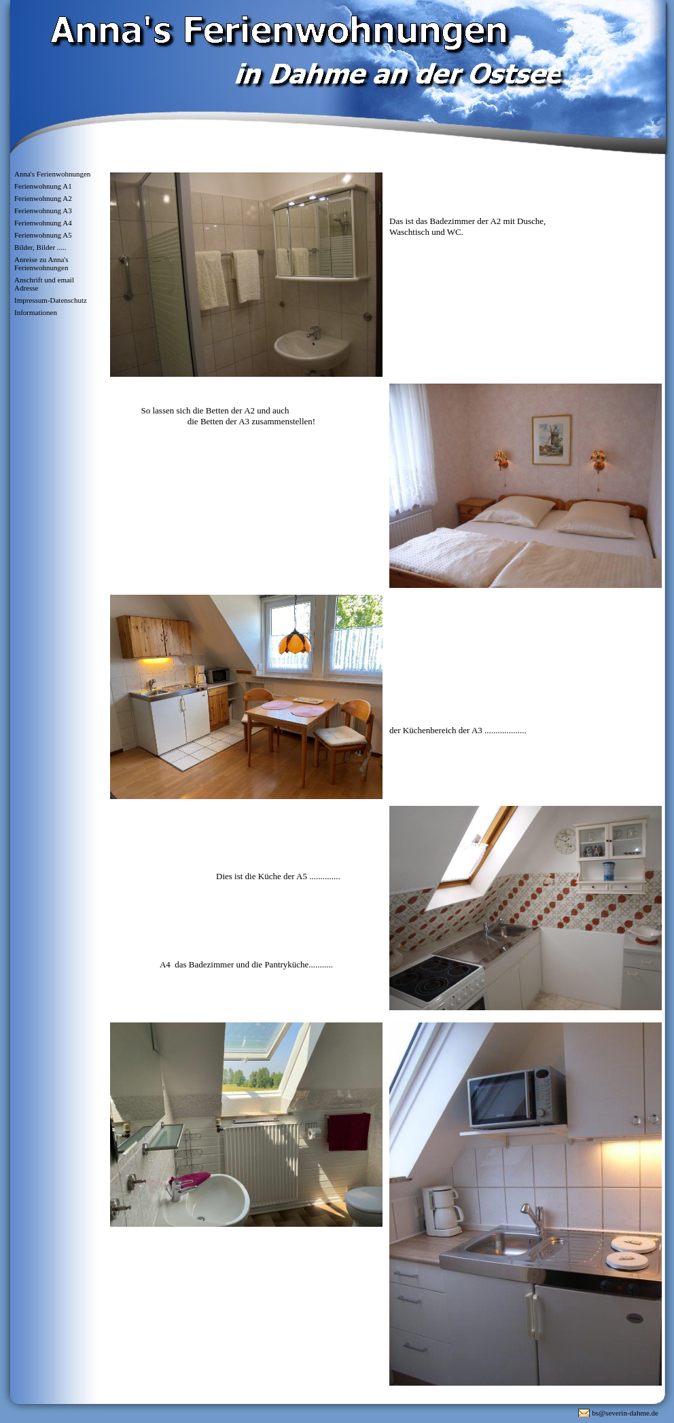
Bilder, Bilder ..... (40, 247)
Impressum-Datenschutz (50, 300)
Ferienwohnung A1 (43, 186)
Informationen (35, 312)
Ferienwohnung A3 (43, 210)
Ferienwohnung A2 (43, 198)
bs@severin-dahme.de (625, 1413)
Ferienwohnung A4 (43, 223)
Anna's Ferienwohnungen (52, 174)
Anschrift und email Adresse (44, 284)
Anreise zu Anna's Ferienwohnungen (41, 263)
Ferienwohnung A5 (43, 235)
